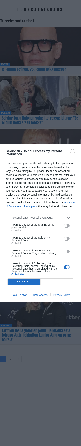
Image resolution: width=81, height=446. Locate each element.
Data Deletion (19, 294)
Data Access (40, 294)
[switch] (67, 226)
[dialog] (40, 223)
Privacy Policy (61, 294)
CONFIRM (24, 281)
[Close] (73, 151)
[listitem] (40, 218)
